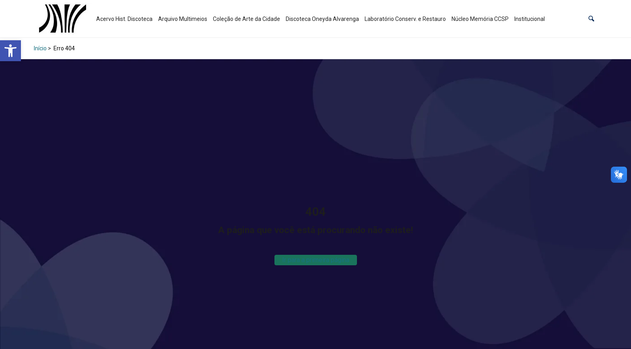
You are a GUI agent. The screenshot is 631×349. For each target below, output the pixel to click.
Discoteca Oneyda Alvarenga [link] (322, 19)
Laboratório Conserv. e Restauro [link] (405, 19)
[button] (591, 19)
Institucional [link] (529, 19)
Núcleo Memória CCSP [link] (480, 19)
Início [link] (40, 48)
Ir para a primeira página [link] (315, 260)
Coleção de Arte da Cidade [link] (246, 19)
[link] (10, 50)
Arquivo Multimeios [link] (182, 19)
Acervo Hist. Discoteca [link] (124, 19)
